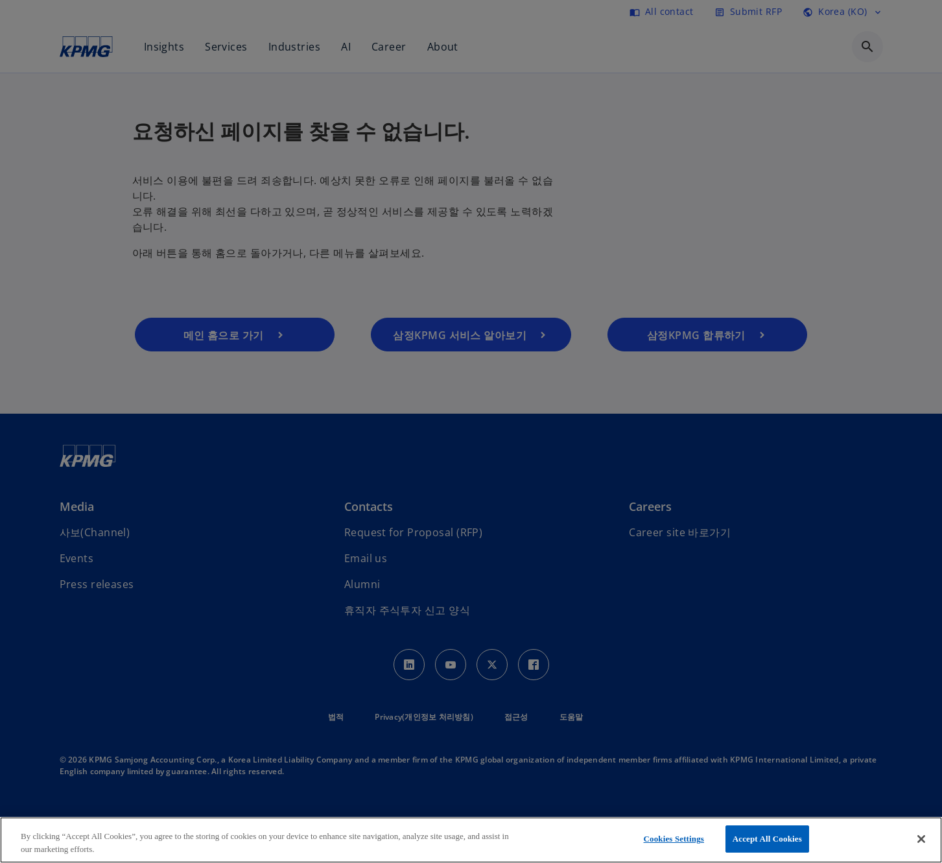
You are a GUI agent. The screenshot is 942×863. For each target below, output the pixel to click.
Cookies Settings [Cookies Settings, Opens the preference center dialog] (674, 839)
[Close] (921, 839)
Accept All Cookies (767, 839)
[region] (471, 840)
